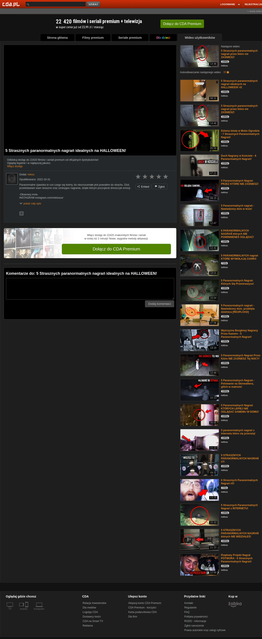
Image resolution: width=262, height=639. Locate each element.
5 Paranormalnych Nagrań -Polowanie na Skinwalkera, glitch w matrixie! (237, 383)
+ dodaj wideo (254, 11)
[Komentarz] (90, 288)
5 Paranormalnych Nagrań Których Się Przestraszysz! (237, 282)
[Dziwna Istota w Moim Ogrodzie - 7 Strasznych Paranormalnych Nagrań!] (199, 140)
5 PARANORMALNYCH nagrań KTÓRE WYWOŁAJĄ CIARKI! (239, 257)
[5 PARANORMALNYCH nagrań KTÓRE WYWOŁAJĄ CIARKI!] (199, 265)
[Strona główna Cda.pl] (11, 4)
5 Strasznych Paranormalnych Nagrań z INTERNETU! (239, 507)
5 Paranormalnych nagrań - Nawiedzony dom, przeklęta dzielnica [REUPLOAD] (238, 308)
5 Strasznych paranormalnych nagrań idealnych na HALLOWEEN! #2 (239, 84)
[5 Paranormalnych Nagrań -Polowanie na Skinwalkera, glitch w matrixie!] (199, 390)
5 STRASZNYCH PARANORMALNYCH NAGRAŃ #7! (240, 458)
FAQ (186, 612)
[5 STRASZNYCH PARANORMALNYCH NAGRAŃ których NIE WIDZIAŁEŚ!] (199, 539)
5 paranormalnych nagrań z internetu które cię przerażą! (238, 432)
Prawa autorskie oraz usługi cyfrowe (204, 630)
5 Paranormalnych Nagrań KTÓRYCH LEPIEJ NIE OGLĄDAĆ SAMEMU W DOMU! (240, 408)
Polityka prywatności (196, 616)
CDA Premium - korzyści (142, 607)
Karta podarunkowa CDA (142, 612)
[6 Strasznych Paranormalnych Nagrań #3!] (199, 489)
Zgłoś (160, 186)
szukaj (94, 4)
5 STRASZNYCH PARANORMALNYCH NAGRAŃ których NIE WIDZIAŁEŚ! (240, 533)
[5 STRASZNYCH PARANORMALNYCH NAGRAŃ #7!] (199, 464)
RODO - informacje (195, 621)
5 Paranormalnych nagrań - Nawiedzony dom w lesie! (237, 207)
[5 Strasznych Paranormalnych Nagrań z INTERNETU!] (199, 514)
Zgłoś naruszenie (194, 625)
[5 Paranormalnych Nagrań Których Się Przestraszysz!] (199, 290)
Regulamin (190, 607)
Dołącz (182, 24)
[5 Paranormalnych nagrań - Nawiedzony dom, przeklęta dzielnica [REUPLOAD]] (199, 315)
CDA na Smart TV (93, 621)
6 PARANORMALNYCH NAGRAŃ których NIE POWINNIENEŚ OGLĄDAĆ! (237, 234)
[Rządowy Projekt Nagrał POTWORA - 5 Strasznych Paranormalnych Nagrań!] (199, 564)
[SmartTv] (27, 611)
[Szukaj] (55, 4)
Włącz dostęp (15, 166)
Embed (143, 186)
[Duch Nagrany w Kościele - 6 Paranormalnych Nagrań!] (199, 165)
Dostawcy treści (92, 616)
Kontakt (188, 603)
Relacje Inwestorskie (94, 603)
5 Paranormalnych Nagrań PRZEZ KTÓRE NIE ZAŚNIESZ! (240, 182)
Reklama (88, 625)
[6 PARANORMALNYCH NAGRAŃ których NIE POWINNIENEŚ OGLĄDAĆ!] (199, 240)
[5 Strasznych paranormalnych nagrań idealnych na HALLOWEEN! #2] (199, 90)
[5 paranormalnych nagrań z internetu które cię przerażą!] (199, 440)
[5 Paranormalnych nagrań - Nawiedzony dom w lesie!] (199, 215)
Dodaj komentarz (159, 304)
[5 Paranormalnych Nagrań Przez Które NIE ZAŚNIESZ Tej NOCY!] (199, 365)
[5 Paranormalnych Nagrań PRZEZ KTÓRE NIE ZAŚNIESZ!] (199, 190)
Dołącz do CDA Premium (116, 249)
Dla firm (132, 616)
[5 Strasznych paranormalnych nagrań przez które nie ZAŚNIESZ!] (199, 56)
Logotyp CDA (90, 612)
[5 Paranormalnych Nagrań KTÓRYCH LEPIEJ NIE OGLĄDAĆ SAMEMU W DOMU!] (199, 415)
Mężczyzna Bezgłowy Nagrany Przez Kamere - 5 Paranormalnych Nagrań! (239, 333)
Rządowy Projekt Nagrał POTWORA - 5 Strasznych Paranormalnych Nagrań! (237, 558)
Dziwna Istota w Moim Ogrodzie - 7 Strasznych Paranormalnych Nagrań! (240, 134)
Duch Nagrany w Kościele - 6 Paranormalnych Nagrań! (238, 157)
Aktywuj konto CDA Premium (144, 603)
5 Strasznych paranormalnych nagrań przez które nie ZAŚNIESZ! (239, 54)
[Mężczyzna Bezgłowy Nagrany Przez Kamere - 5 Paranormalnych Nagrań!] (199, 340)
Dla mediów (89, 607)
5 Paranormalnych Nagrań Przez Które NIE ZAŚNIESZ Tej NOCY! (240, 357)
